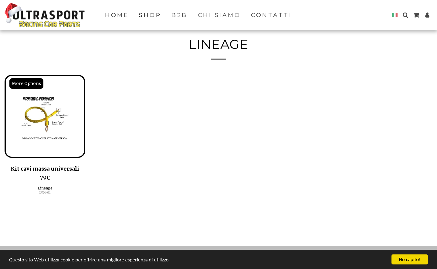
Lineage (45, 188)
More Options (26, 83)
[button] (405, 15)
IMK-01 (45, 193)
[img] (45, 116)
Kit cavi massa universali (45, 168)
